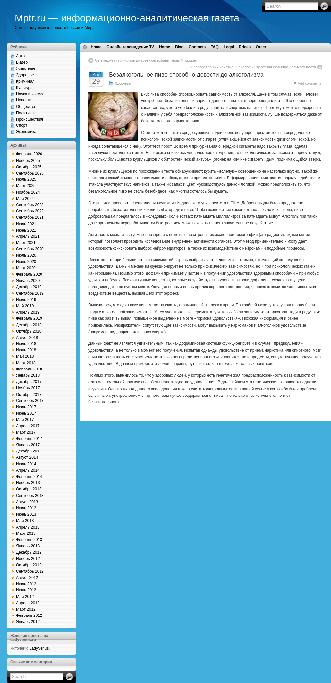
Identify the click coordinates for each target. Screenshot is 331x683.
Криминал (25, 81)
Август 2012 (27, 577)
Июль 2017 (26, 407)
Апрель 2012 (28, 603)
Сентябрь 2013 (30, 495)
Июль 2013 (26, 508)
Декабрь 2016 (28, 451)
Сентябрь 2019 (30, 293)
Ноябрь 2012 (28, 558)
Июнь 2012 (26, 590)
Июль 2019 (26, 299)
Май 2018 (25, 356)
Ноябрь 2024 (28, 192)
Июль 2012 (26, 584)
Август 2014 (27, 457)
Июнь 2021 (26, 230)
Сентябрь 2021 (30, 217)
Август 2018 (27, 337)
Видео (22, 62)
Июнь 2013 (26, 514)
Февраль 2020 (29, 274)
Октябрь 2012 (28, 565)
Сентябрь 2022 (30, 211)
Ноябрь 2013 (28, 482)
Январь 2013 (28, 546)
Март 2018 (26, 363)
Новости (23, 100)
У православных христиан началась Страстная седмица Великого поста (253, 67)
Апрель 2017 (28, 426)
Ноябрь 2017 (28, 388)
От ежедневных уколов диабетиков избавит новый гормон (145, 60)
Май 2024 (25, 198)
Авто (20, 56)
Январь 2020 (28, 280)
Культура (24, 87)
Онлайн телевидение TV (130, 47)
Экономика (26, 131)
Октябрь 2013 (28, 489)
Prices (245, 47)
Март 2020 (26, 268)
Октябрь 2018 (28, 331)
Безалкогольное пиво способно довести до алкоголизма (186, 74)
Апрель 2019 (28, 312)
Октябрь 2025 (28, 167)
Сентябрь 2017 (30, 400)
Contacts (197, 47)
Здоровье (25, 75)
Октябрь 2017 (28, 394)
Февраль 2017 (29, 438)
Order (261, 47)
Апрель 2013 (28, 527)
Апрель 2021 (28, 236)
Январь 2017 (28, 445)
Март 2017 (26, 432)
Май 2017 (25, 419)
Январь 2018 (28, 375)
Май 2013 (25, 520)
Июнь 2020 (26, 262)
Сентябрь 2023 (30, 205)
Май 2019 (25, 306)
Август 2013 (27, 502)
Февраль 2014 (29, 476)
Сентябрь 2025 (30, 173)
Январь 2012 (28, 621)
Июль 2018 (26, 344)
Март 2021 (26, 242)
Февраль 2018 (29, 369)
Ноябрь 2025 (28, 160)
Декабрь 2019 (28, 287)
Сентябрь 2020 (30, 249)
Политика (25, 113)
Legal (229, 47)
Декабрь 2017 (28, 381)
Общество (25, 106)
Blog (179, 47)
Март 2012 (26, 609)
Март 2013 (26, 533)
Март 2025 (26, 185)
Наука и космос (30, 94)
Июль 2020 (26, 255)
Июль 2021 (26, 224)
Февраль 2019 (29, 318)
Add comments (309, 83)
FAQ (214, 47)
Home (96, 47)
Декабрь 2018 (28, 325)
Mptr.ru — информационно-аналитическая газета (127, 18)
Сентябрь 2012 (30, 571)
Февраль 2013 (29, 539)
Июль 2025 (26, 179)
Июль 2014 (26, 464)
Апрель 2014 (28, 470)
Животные (25, 68)
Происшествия (29, 119)
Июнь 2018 (26, 350)
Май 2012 (25, 596)
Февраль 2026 (29, 154)
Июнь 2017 (26, 413)
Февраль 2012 (29, 615)
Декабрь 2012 (28, 552)
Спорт (21, 125)
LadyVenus (39, 648)
